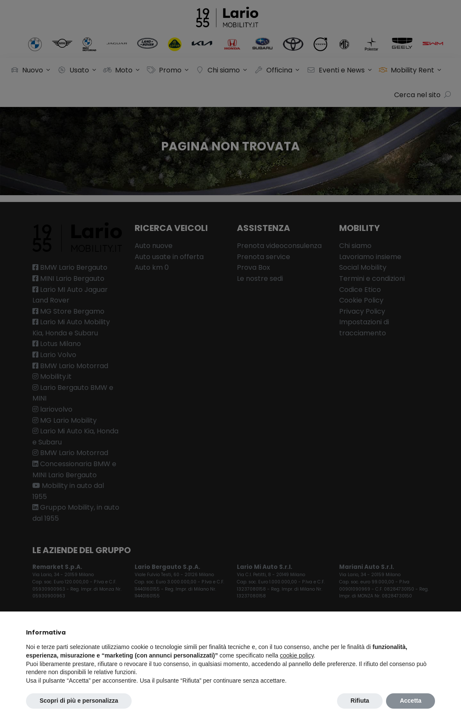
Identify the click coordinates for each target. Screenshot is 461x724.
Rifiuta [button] (360, 700)
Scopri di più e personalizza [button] (79, 700)
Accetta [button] (410, 700)
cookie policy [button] (297, 655)
